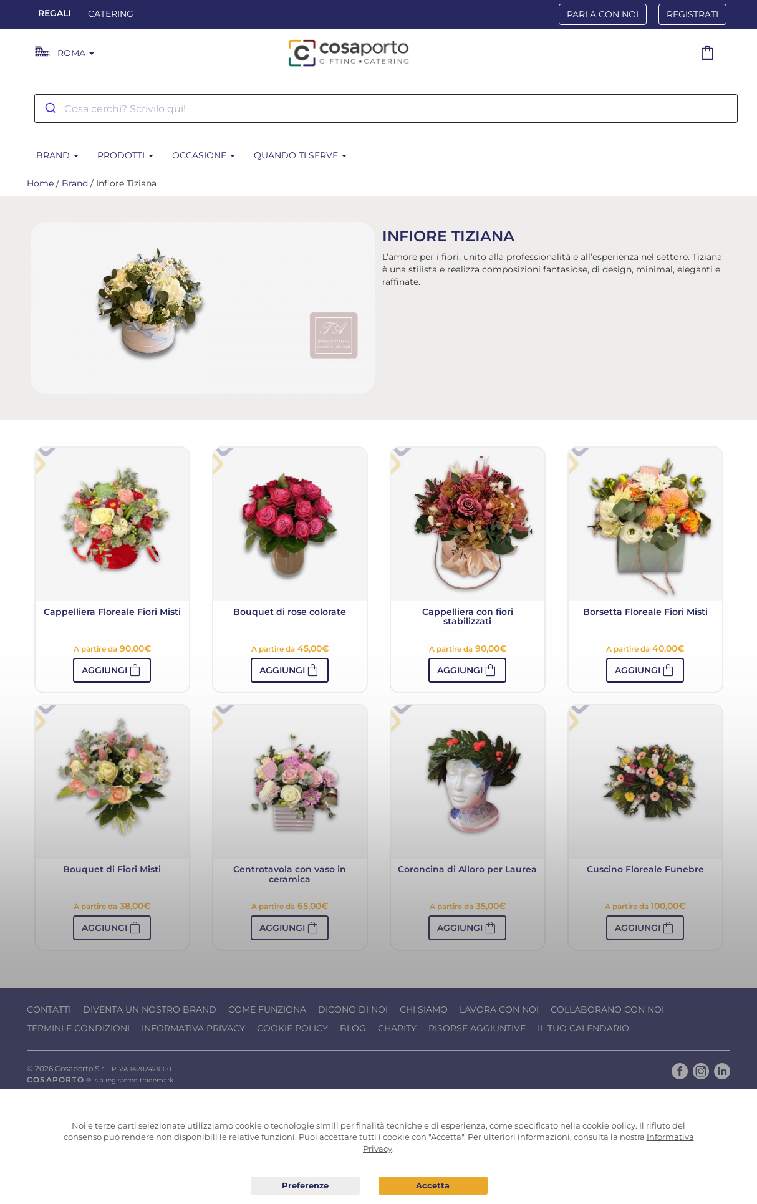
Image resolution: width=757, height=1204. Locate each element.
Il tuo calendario (583, 1028)
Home (40, 183)
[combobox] (386, 108)
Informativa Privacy (193, 1028)
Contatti (49, 1009)
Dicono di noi (353, 1009)
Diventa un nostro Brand (149, 1009)
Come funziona (267, 1009)
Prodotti (125, 155)
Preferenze (305, 1186)
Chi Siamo (424, 1009)
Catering (110, 13)
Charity (397, 1028)
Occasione (203, 155)
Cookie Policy (292, 1028)
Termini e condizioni (78, 1028)
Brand (57, 155)
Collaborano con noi (607, 1009)
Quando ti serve (300, 155)
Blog (353, 1028)
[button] (112, 670)
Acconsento (433, 1186)
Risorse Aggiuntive (477, 1028)
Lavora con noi (499, 1009)
